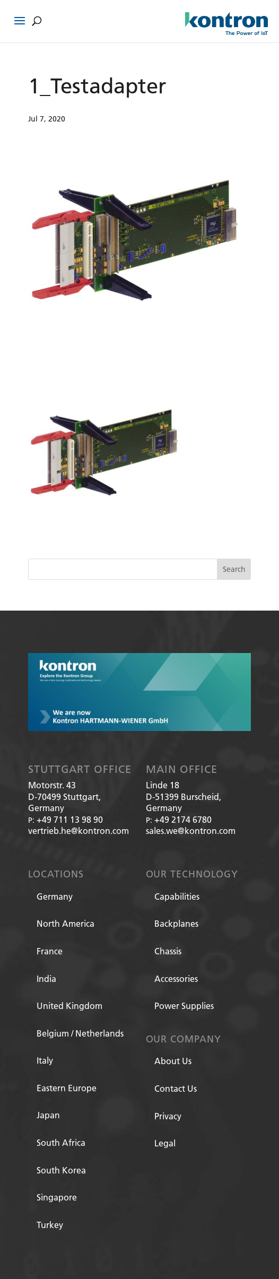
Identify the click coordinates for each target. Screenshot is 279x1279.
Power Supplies (184, 1005)
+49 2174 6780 (183, 819)
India (46, 978)
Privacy (167, 1115)
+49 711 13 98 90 (70, 819)
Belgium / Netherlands (80, 1033)
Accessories (176, 978)
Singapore (57, 1197)
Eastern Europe (67, 1087)
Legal (165, 1143)
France (50, 950)
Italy (45, 1060)
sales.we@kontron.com (191, 830)
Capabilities (176, 896)
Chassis (167, 950)
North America (65, 923)
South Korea (61, 1170)
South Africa (61, 1142)
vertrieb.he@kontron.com (78, 830)
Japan (48, 1114)
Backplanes (176, 923)
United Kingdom (69, 1005)
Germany (55, 896)
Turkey (50, 1224)
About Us (172, 1060)
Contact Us (175, 1088)
